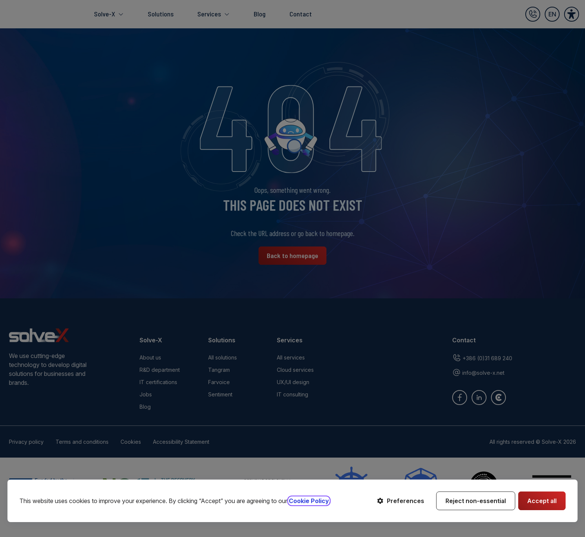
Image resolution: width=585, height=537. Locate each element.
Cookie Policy (309, 501)
